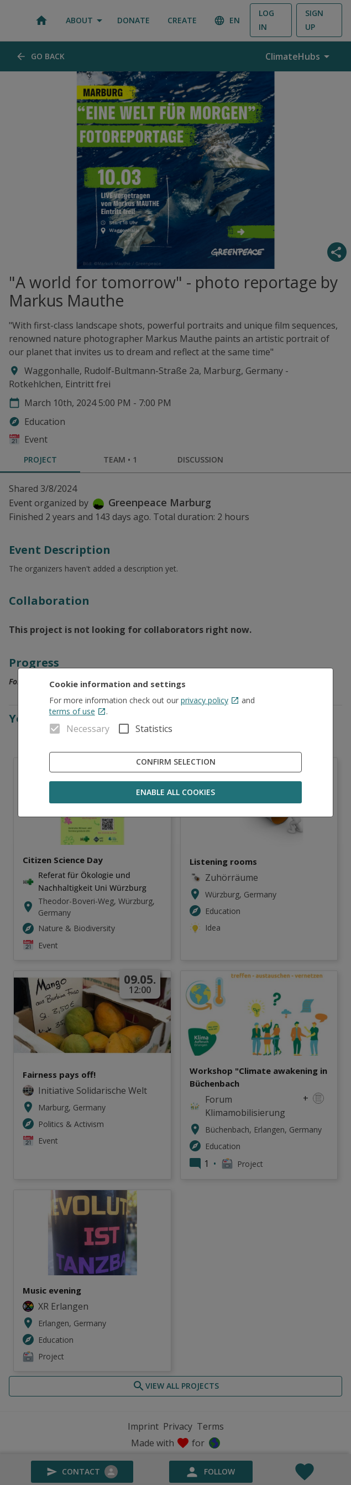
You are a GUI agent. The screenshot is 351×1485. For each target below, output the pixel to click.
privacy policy (210, 700)
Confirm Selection (176, 762)
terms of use (77, 711)
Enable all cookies (175, 792)
